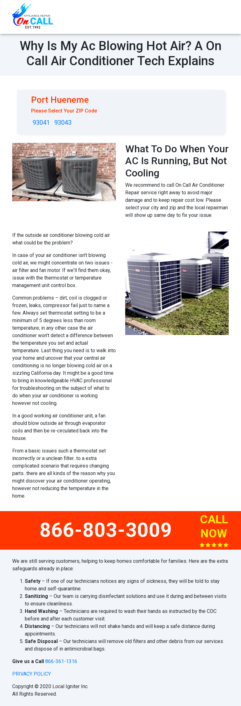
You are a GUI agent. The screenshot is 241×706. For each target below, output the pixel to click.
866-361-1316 (61, 661)
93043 (63, 122)
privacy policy (31, 674)
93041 (41, 122)
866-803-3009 (106, 530)
